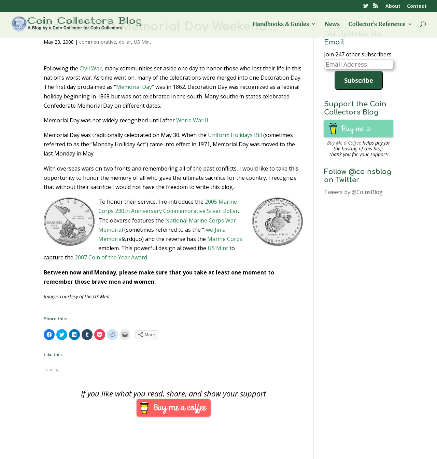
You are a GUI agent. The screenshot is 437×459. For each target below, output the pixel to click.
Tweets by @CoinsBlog (353, 192)
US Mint (142, 42)
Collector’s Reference (377, 24)
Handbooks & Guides (281, 24)
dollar (125, 42)
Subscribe (358, 80)
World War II (192, 120)
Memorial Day (134, 87)
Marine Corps (224, 239)
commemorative (97, 42)
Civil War (91, 68)
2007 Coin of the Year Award (111, 257)
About (392, 6)
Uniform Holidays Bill (235, 135)
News (332, 24)
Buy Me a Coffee (344, 142)
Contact (417, 6)
